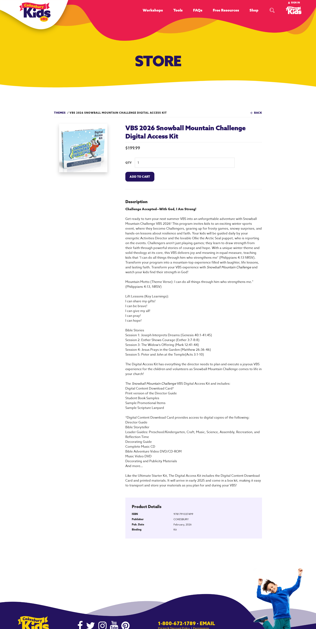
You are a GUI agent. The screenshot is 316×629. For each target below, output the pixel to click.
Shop (253, 10)
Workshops (153, 10)
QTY (128, 163)
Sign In (295, 2)
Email (207, 623)
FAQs (197, 10)
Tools (178, 10)
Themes (60, 112)
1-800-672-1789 (177, 623)
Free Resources (226, 10)
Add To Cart (140, 177)
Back (258, 112)
